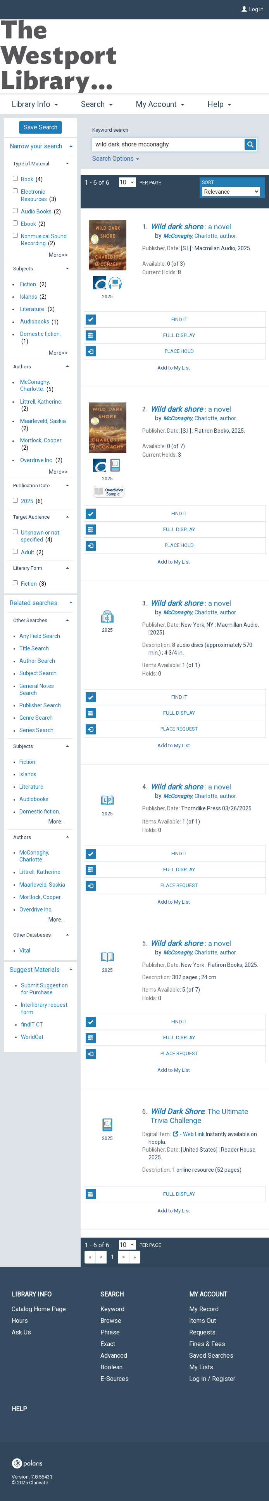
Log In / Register (212, 1378)
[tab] (40, 145)
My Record (204, 1309)
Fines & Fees (207, 1344)
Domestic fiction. (40, 334)
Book (27, 179)
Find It (136, 320)
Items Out (202, 1320)
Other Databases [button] (32, 935)
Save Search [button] (40, 127)
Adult (28, 552)
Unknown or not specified (40, 536)
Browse (110, 1320)
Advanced (113, 1355)
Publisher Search (40, 705)
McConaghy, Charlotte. (35, 385)
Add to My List (173, 367)
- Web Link (188, 1134)
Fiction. (28, 284)
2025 (27, 501)
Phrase (110, 1332)
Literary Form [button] (27, 568)
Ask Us (21, 1332)
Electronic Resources (34, 195)
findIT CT (32, 1024)
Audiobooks (34, 322)
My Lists (201, 1367)
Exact (107, 1344)
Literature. (32, 309)
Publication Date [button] (31, 485)
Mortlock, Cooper (41, 441)
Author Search (37, 661)
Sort (208, 182)
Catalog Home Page (39, 1309)
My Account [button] (160, 103)
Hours (20, 1320)
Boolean (111, 1367)
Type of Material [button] (31, 164)
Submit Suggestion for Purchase (44, 989)
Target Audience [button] (31, 517)
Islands (28, 297)
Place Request (142, 729)
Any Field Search (39, 636)
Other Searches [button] (30, 620)
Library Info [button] (35, 103)
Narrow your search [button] (36, 146)
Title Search (34, 648)
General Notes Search (36, 689)
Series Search (36, 730)
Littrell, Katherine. (41, 402)
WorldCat (32, 1037)
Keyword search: (111, 130)
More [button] (222, 104)
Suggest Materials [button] (35, 969)
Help (19, 1409)
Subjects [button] (23, 269)
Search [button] (96, 103)
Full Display (140, 335)
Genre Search (36, 718)
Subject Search (38, 674)
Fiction (29, 584)
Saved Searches (211, 1355)
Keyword (112, 1309)
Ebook (29, 224)
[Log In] (244, 9)
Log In (256, 9)
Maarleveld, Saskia (43, 421)
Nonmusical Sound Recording (44, 239)
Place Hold (140, 351)
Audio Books (37, 211)
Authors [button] (22, 367)
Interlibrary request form (44, 1008)
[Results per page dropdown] (127, 182)
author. (200, 236)
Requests (202, 1332)
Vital (24, 950)
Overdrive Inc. (36, 460)
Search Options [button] (115, 158)
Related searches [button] (33, 603)
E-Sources (114, 1378)
